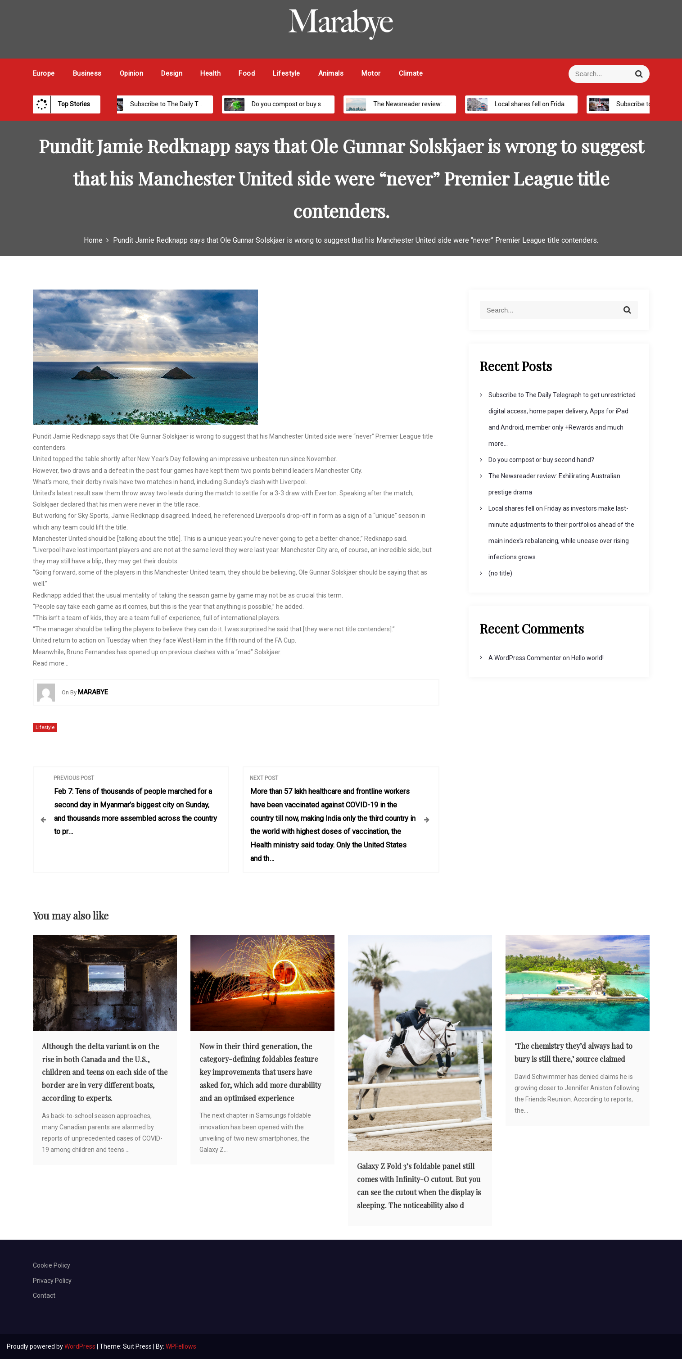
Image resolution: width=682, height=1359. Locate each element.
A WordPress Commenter (524, 657)
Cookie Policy (51, 1265)
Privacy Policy (52, 1280)
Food (247, 73)
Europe (44, 73)
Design (171, 73)
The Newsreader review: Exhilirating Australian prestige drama (452, 104)
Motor (371, 73)
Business (87, 73)
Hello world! (587, 657)
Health (210, 73)
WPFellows (181, 1346)
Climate (411, 73)
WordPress (80, 1346)
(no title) (500, 573)
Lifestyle (286, 73)
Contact (44, 1295)
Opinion (132, 73)
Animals (331, 73)
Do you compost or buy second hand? (295, 104)
